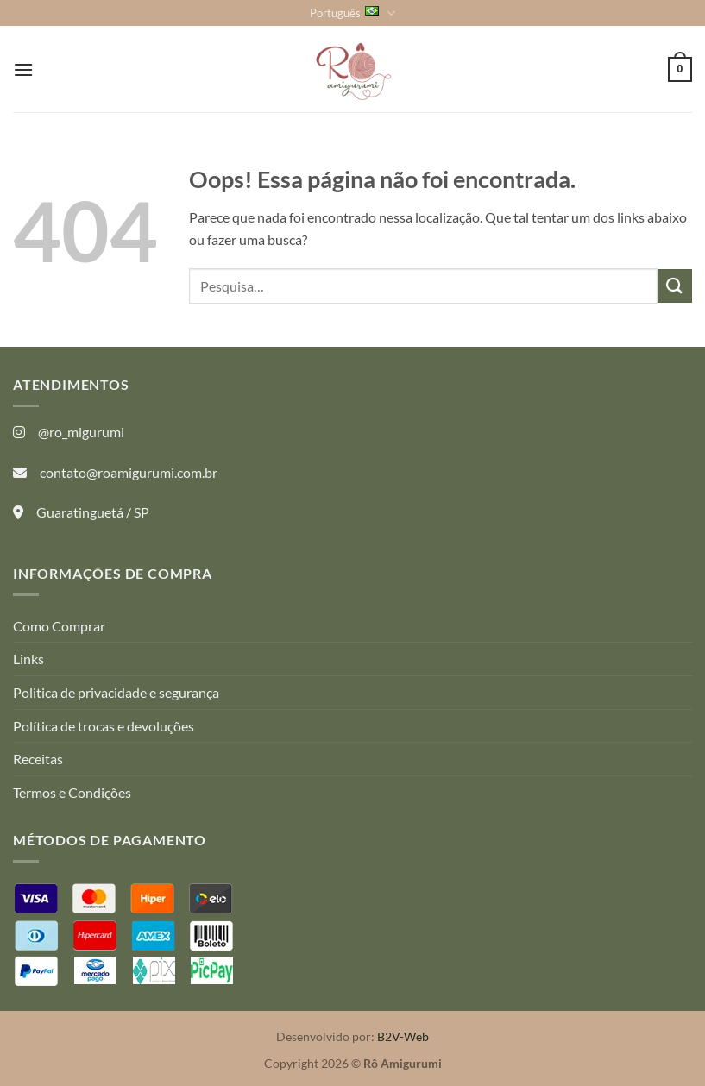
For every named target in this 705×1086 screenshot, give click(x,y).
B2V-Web (403, 1036)
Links (28, 658)
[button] (23, 69)
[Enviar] (675, 286)
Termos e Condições (72, 792)
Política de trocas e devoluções (103, 726)
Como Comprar (59, 626)
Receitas (38, 758)
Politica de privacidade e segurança (116, 692)
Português (352, 13)
